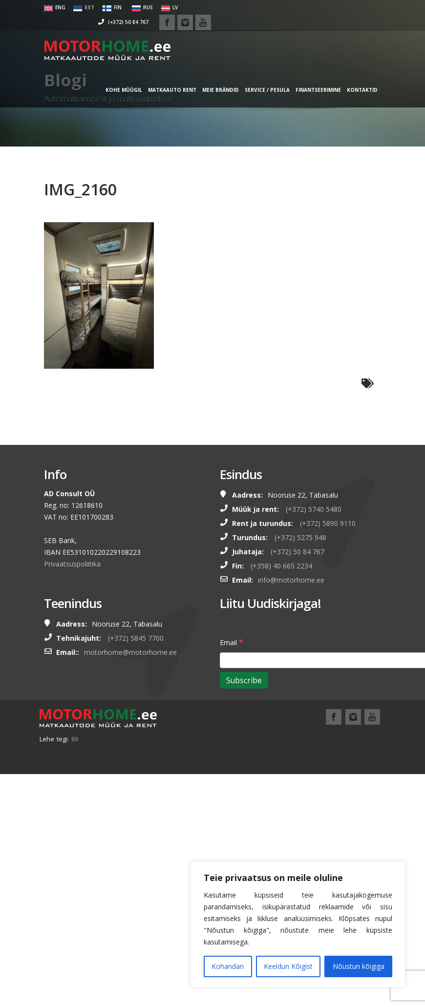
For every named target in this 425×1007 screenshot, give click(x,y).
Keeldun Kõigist (288, 966)
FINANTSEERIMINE (308, 88)
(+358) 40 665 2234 (281, 565)
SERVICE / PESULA (256, 88)
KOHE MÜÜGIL (113, 88)
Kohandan (228, 966)
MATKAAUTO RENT (162, 88)
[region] (298, 924)
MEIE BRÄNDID (210, 88)
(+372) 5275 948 (300, 537)
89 (74, 738)
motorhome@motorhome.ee (130, 652)
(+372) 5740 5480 (313, 509)
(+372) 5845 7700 (136, 638)
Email (231, 642)
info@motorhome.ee (291, 580)
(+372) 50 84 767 (283, 7)
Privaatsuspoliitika (72, 563)
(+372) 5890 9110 (328, 523)
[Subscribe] (244, 680)
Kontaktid (352, 88)
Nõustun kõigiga (358, 966)
